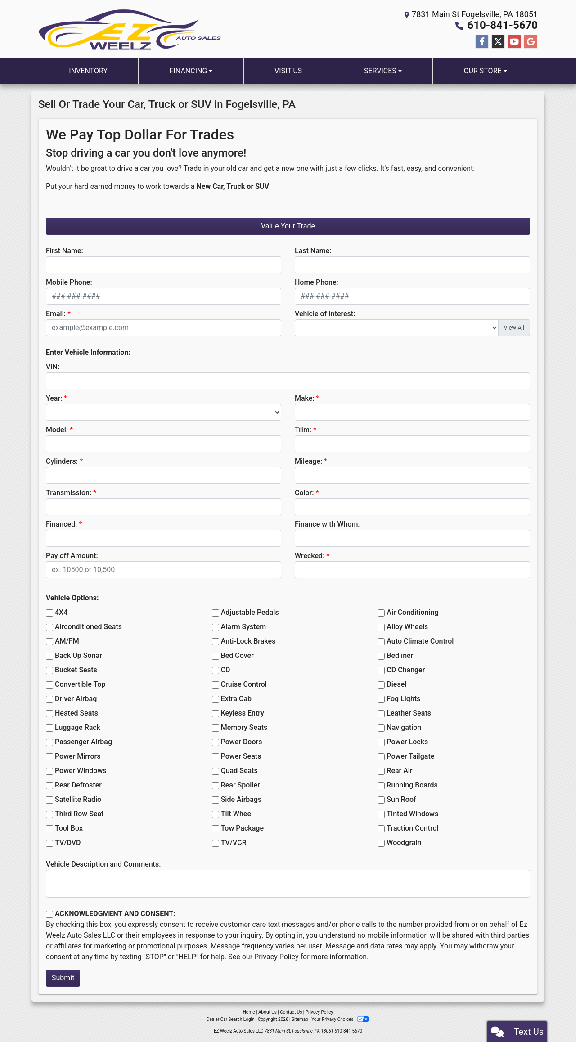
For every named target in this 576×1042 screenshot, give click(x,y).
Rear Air (399, 770)
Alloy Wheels (407, 626)
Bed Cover (237, 655)
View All (514, 327)
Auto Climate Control (420, 641)
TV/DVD (68, 842)
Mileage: (308, 461)
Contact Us (291, 1012)
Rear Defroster (78, 785)
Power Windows (81, 770)
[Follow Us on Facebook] (482, 42)
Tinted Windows (412, 813)
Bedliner (400, 655)
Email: (56, 313)
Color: (304, 492)
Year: (54, 398)
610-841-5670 (502, 25)
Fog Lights (403, 698)
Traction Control (412, 828)
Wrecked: (309, 555)
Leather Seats (409, 713)
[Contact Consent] (49, 914)
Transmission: (68, 492)
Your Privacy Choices (340, 1019)
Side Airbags (241, 799)
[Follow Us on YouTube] (514, 42)
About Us (267, 1012)
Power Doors (241, 742)
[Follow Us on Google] (530, 42)
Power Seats (241, 756)
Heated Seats (76, 713)
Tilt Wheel (237, 813)
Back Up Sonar (78, 655)
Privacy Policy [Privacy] (319, 1012)
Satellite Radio (78, 799)
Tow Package (242, 828)
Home (249, 1012)
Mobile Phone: (69, 282)
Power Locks (407, 742)
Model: (57, 429)
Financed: (61, 524)
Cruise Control (244, 684)
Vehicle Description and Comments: (103, 864)
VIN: (52, 366)
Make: (305, 398)
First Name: (64, 250)
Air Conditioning (412, 612)
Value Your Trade (288, 226)
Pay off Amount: (72, 555)
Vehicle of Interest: (325, 313)
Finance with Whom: (327, 524)
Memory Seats (244, 727)
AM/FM (67, 641)
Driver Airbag (76, 698)
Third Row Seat (79, 813)
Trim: (303, 429)
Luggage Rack (77, 727)
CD (225, 670)
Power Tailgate (410, 756)
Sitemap (300, 1019)
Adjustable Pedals (250, 612)
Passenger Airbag (83, 742)
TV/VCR (234, 842)
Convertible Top (80, 684)
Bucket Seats (76, 670)
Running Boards (412, 785)
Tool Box (69, 828)
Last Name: (313, 250)
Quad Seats (239, 770)
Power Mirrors (77, 756)
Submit (63, 978)
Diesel (396, 684)
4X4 (61, 612)
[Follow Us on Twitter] (498, 42)
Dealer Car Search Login (231, 1019)
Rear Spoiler (240, 785)
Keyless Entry (242, 713)
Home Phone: (316, 282)
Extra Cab (236, 698)
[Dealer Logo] (129, 29)
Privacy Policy (276, 957)
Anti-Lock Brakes (248, 641)
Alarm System (243, 626)
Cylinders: (62, 461)
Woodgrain (404, 842)
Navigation (404, 727)
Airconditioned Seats (88, 626)
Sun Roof (401, 799)
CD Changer (406, 670)
